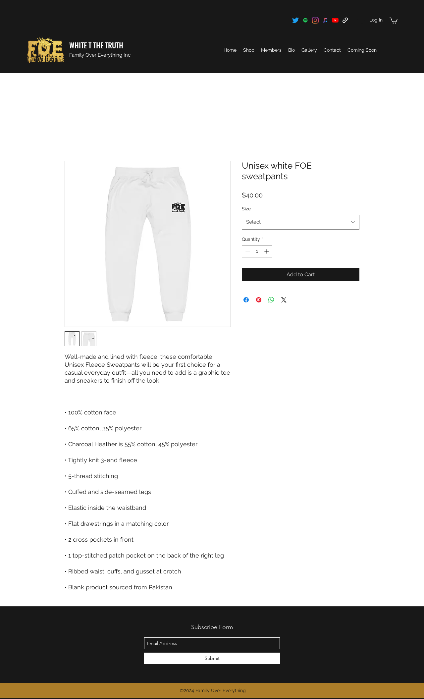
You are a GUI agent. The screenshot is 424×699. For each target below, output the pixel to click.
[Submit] (212, 658)
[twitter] (295, 20)
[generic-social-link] (305, 20)
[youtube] (335, 20)
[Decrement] (247, 251)
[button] (394, 20)
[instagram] (315, 20)
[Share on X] (284, 300)
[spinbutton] (257, 251)
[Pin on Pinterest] (259, 300)
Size (246, 208)
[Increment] (267, 251)
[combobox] (300, 222)
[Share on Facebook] (246, 300)
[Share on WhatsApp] (271, 300)
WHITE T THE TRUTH (96, 45)
